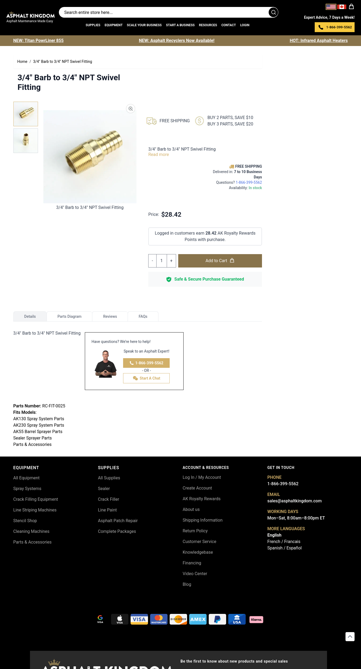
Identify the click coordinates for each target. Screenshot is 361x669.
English (274, 535)
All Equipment (26, 477)
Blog (187, 584)
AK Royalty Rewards (202, 498)
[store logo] (30, 14)
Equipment (114, 25)
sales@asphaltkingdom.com (294, 500)
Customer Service (199, 541)
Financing (192, 562)
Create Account (197, 488)
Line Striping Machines (35, 510)
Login (244, 25)
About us (191, 509)
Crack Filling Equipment (35, 499)
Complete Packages (117, 531)
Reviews (110, 316)
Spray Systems (27, 488)
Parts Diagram (70, 316)
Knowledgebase (198, 552)
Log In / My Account (202, 477)
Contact (228, 25)
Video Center (195, 573)
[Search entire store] (168, 12)
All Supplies (109, 477)
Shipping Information (203, 520)
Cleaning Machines (31, 531)
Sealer (104, 488)
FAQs (143, 316)
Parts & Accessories (32, 542)
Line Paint (107, 510)
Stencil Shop (25, 520)
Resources (208, 25)
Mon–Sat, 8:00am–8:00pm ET (296, 518)
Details (30, 316)
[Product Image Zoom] (130, 108)
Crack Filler (108, 499)
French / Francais (283, 541)
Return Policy (195, 530)
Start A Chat (146, 378)
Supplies (93, 25)
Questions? (239, 182)
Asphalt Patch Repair (118, 520)
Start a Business (180, 25)
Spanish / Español (284, 548)
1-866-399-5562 (146, 363)
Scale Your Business (144, 25)
